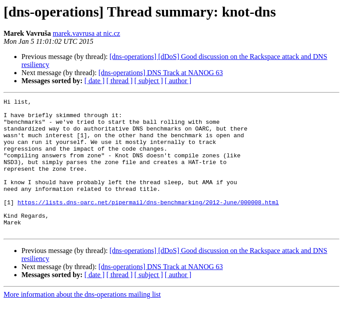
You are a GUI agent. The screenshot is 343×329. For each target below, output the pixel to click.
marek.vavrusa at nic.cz (86, 33)
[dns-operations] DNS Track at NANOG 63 (160, 72)
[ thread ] (119, 80)
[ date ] (94, 80)
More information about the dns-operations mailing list (82, 321)
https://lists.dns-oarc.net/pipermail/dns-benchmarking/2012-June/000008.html (148, 223)
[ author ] (178, 80)
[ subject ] (148, 80)
